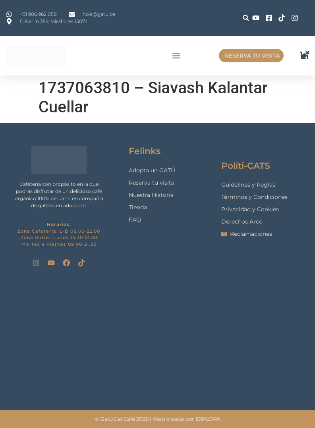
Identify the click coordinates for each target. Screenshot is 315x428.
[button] (246, 18)
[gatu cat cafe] (158, 338)
